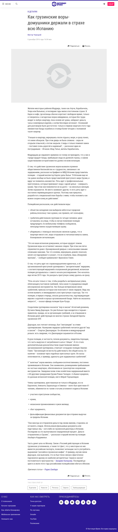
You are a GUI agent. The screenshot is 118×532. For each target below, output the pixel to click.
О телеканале (6, 501)
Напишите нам (7, 519)
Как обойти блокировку (10, 510)
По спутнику (35, 510)
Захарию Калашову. (64, 461)
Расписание (34, 523)
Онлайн (33, 514)
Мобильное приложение (10, 514)
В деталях (32, 11)
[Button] (73, 46)
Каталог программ (8, 506)
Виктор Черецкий (34, 35)
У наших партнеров (37, 506)
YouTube (33, 519)
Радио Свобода (51, 469)
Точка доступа (35, 501)
